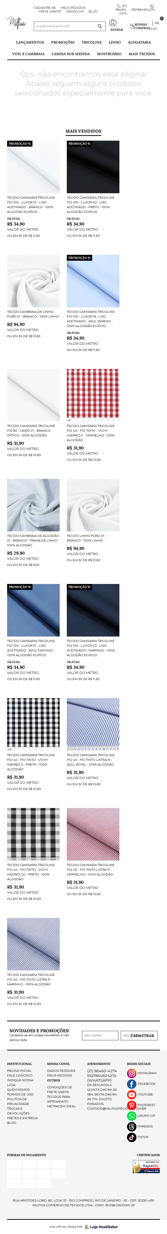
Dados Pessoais (61, 1070)
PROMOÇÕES (63, 42)
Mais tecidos (142, 54)
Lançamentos (30, 42)
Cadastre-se (45, 7)
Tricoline (92, 42)
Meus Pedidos (73, 7)
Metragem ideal (61, 1106)
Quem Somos (18, 1089)
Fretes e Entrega (22, 1118)
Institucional (19, 1064)
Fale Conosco (19, 1075)
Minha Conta (58, 1064)
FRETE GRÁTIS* (50, 11)
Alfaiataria (139, 42)
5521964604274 (143, 9)
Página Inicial (19, 1070)
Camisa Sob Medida (71, 54)
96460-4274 (121, 9)
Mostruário (109, 54)
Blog (93, 11)
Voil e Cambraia (28, 54)
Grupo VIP (75, 11)
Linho (115, 42)
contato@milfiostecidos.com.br (116, 1108)
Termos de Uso (20, 1094)
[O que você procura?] (100, 26)
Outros (53, 1080)
